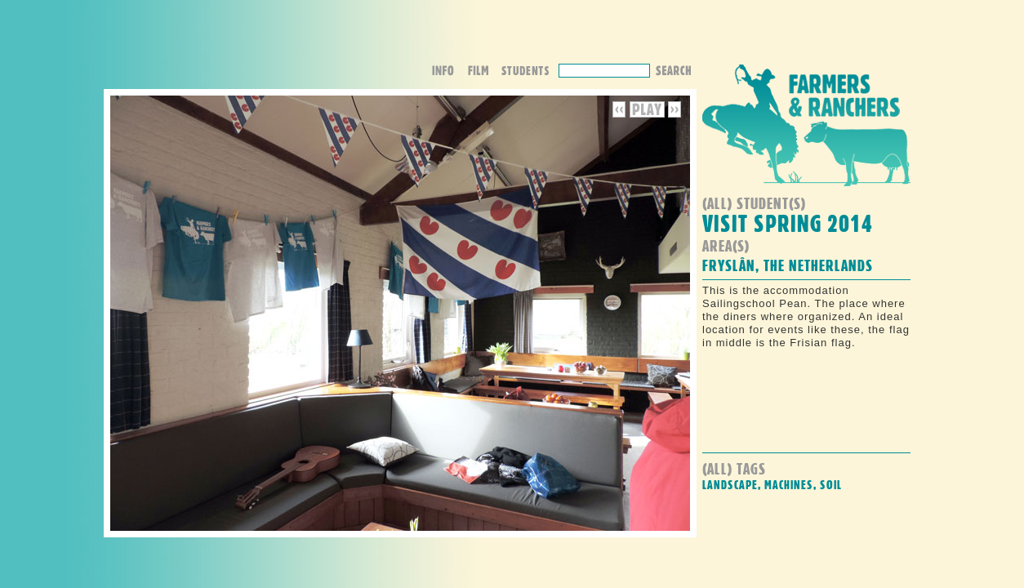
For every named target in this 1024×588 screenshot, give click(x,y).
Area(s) (726, 245)
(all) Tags (734, 468)
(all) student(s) (754, 203)
